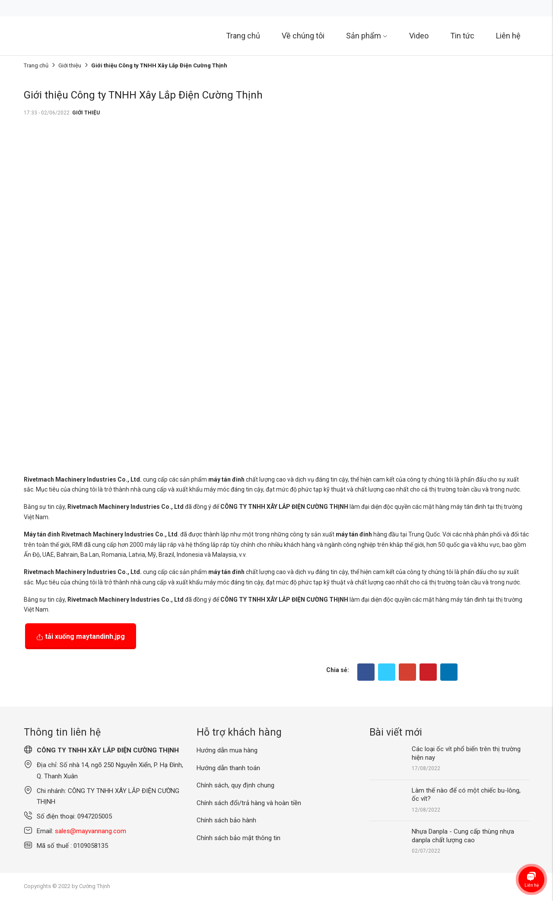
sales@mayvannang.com (90, 831)
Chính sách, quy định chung (235, 785)
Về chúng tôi (303, 35)
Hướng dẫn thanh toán (228, 768)
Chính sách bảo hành (226, 820)
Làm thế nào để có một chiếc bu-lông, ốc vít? (466, 795)
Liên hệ (508, 35)
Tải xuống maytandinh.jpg (80, 636)
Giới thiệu (69, 65)
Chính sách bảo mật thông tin (238, 838)
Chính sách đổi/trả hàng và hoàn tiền (249, 803)
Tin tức (462, 35)
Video (419, 35)
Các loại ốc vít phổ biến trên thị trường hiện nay (466, 753)
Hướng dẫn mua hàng (227, 750)
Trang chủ (243, 35)
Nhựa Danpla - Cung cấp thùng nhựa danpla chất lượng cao (463, 836)
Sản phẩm (367, 35)
